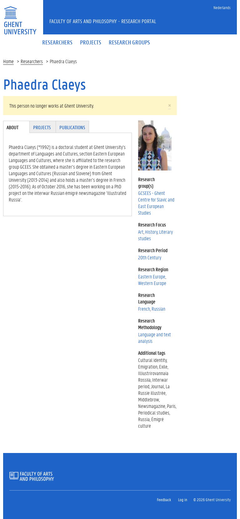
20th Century (149, 257)
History (151, 231)
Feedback (164, 499)
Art (140, 231)
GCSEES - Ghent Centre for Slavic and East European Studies (156, 203)
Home (8, 61)
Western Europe (152, 283)
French (144, 308)
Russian (158, 308)
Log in (182, 499)
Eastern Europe (151, 276)
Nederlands (222, 7)
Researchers (32, 61)
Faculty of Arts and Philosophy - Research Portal (102, 21)
